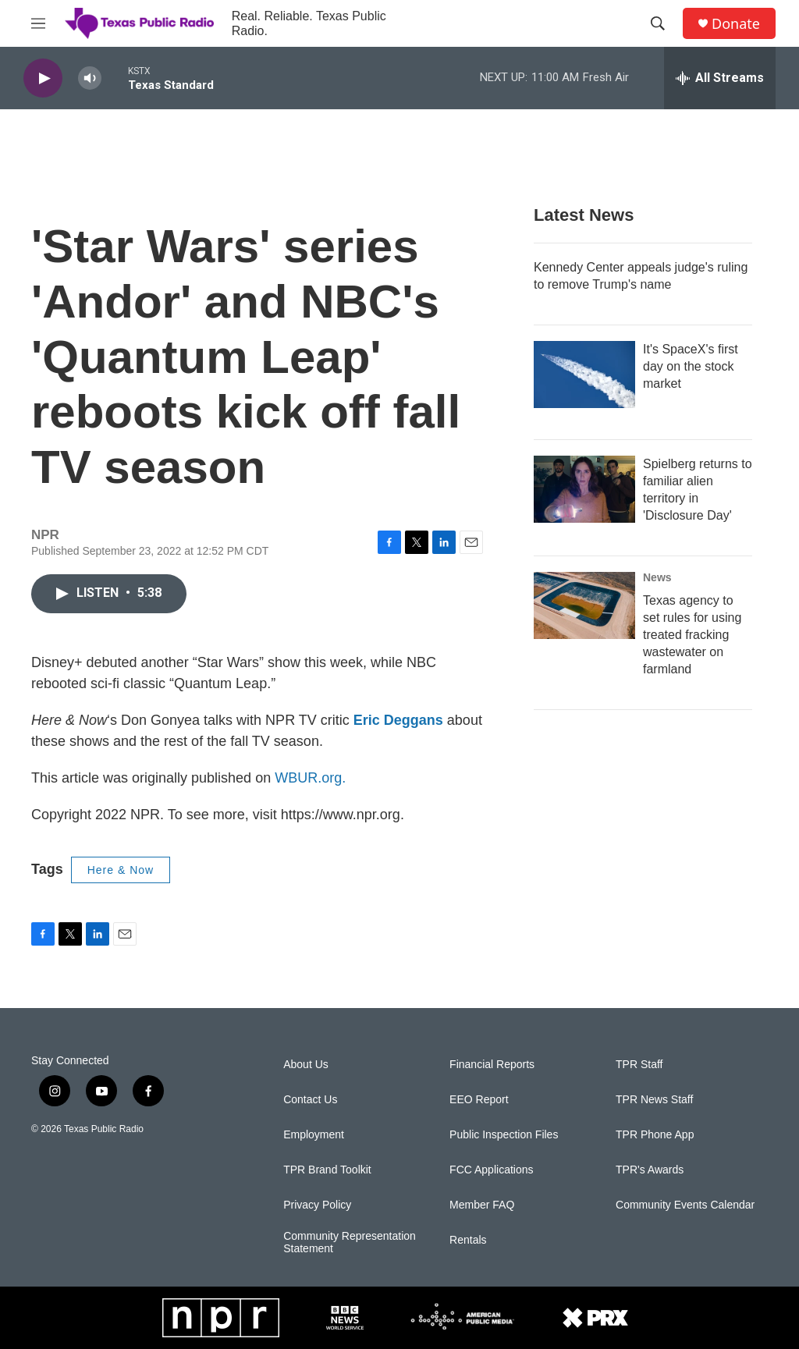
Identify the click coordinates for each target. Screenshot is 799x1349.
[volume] (89, 78)
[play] (42, 78)
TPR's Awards (650, 1170)
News (657, 577)
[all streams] (720, 78)
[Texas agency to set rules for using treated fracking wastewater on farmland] (584, 605)
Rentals (467, 1240)
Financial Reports (491, 1064)
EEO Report (478, 1100)
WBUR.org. (310, 778)
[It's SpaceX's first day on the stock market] (584, 374)
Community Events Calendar (685, 1205)
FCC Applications (491, 1170)
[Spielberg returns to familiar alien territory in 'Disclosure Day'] (584, 489)
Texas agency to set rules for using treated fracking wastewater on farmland (692, 635)
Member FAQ (481, 1205)
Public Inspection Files (503, 1135)
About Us (305, 1064)
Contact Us (310, 1100)
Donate (736, 24)
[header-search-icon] (658, 23)
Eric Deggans (398, 720)
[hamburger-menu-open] (38, 23)
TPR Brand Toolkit (327, 1170)
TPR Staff (639, 1064)
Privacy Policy (317, 1205)
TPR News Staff (654, 1100)
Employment (313, 1135)
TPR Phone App (655, 1135)
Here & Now (120, 870)
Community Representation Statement (349, 1242)
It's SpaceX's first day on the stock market (690, 366)
